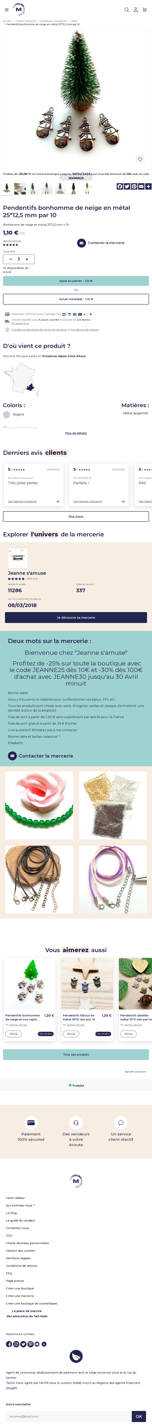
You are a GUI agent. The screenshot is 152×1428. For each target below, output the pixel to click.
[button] (33, 501)
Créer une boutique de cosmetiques (31, 1303)
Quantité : (10, 251)
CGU (9, 1235)
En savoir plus (20, 323)
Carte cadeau (15, 1198)
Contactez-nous (17, 1228)
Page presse (15, 1281)
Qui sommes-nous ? (20, 1205)
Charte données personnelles (27, 1243)
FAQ (9, 1273)
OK (139, 1416)
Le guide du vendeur (20, 1220)
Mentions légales (18, 1258)
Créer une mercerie (20, 1296)
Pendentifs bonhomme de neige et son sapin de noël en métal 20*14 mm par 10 (23, 1017)
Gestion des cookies (20, 1251)
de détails (79, 433)
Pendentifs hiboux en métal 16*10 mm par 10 (79, 1017)
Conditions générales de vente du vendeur (39, 329)
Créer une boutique (20, 1288)
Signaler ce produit (135, 1071)
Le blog (11, 1213)
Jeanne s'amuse (12, 240)
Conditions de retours (85, 329)
